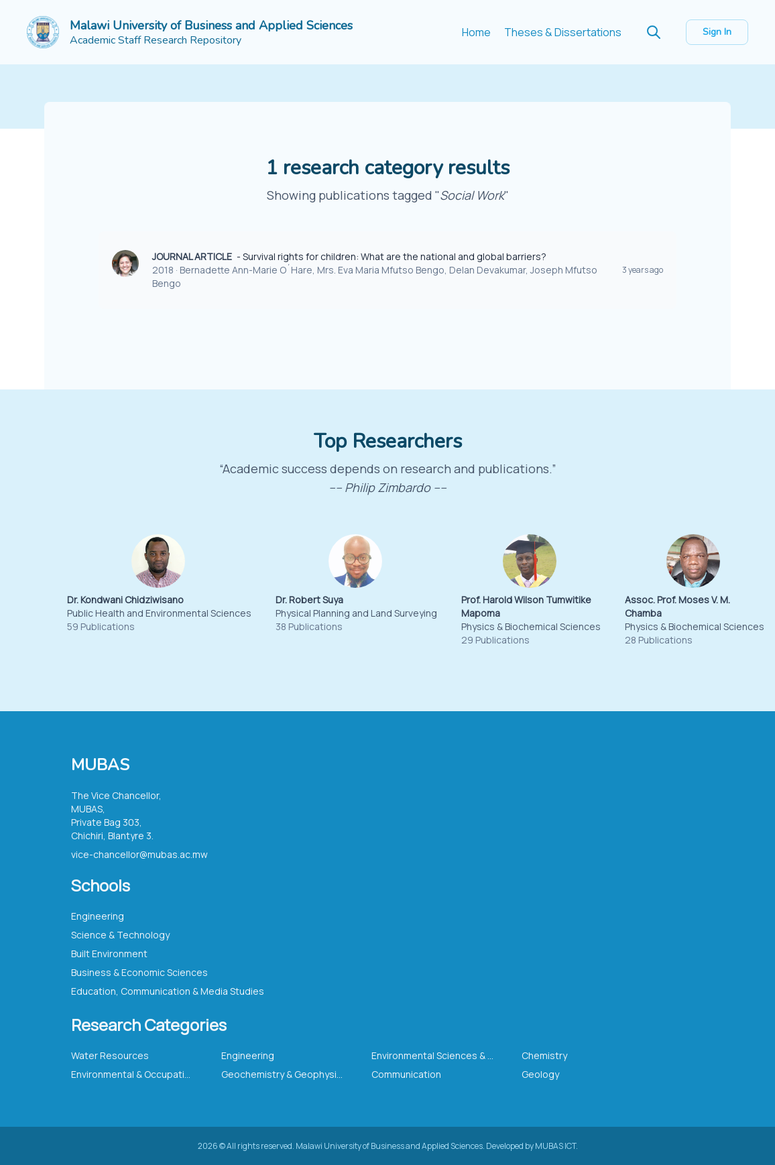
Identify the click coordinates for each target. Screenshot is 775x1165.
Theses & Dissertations (562, 32)
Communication (406, 1074)
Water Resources (110, 1055)
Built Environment (109, 953)
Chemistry (544, 1055)
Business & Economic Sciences (139, 972)
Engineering (97, 916)
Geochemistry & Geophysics (284, 1074)
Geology (540, 1074)
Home (476, 32)
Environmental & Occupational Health (153, 1074)
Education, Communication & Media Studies (167, 991)
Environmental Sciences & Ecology (447, 1055)
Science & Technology (120, 934)
